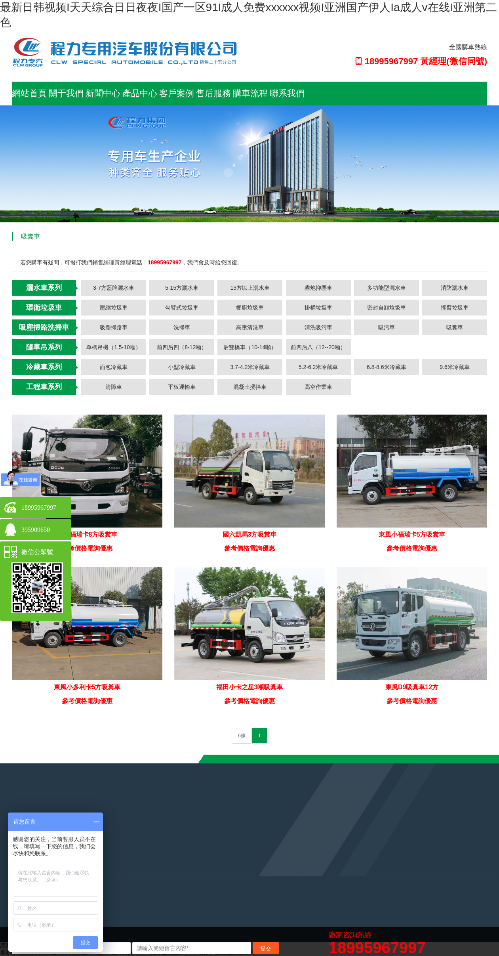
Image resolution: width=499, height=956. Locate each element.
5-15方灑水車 (181, 288)
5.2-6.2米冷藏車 (318, 367)
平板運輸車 (182, 387)
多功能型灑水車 (386, 288)
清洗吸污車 (318, 327)
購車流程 (250, 93)
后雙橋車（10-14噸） (249, 347)
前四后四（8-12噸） (182, 347)
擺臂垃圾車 (455, 307)
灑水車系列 (44, 288)
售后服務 (213, 93)
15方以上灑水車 (250, 288)
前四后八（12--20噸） (318, 347)
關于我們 (66, 93)
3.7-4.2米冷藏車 (250, 367)
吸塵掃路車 (114, 327)
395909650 (35, 529)
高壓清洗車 (250, 327)
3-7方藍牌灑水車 (113, 288)
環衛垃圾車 (44, 308)
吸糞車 (454, 327)
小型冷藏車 (182, 367)
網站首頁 (29, 93)
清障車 (113, 387)
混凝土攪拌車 (250, 387)
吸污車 (386, 327)
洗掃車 (181, 327)
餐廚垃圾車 (250, 307)
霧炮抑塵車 (318, 288)
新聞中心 (103, 93)
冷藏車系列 (44, 367)
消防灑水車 (455, 288)
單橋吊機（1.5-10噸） (113, 347)
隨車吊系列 (44, 347)
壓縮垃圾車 (114, 307)
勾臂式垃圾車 (181, 307)
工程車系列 (44, 387)
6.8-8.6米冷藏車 (386, 367)
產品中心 (139, 93)
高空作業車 (318, 387)
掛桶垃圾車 (318, 307)
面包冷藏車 (114, 367)
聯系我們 (287, 93)
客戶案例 (176, 93)
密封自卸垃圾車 (386, 307)
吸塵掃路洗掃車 (44, 327)
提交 (265, 948)
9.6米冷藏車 (454, 367)
